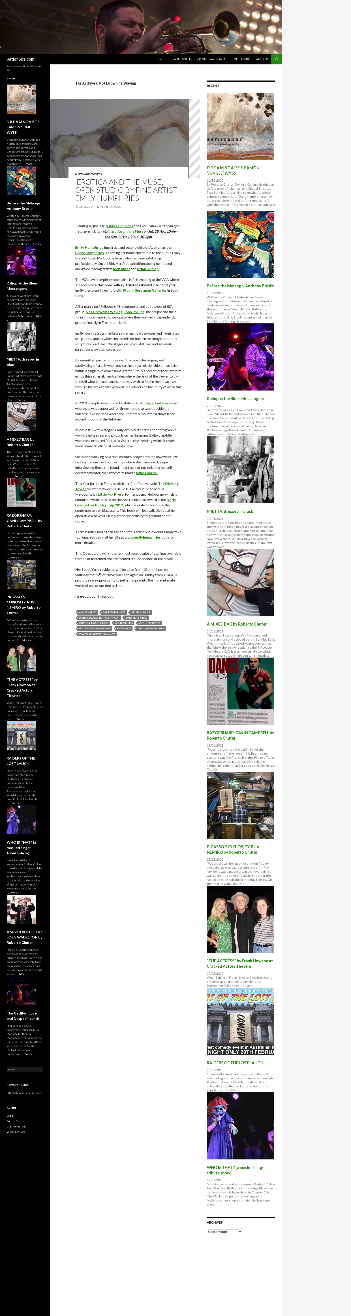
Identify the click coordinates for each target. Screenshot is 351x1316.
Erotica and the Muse (127, 231)
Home (159, 58)
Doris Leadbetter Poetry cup (99, 617)
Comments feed (16, 1126)
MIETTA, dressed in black (230, 511)
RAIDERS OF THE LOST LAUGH (235, 1062)
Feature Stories (181, 58)
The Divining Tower (150, 628)
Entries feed (14, 1121)
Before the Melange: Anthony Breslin (240, 285)
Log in (10, 1115)
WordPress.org (16, 1131)
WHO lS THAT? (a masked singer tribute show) (21, 847)
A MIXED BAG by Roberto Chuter (237, 624)
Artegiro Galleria (154, 403)
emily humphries (136, 617)
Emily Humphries (120, 226)
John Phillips (134, 312)
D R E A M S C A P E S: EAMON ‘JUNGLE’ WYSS (23, 126)
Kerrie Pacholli (110, 206)
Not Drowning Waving (104, 312)
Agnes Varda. (147, 473)
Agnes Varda (87, 612)
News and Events (88, 174)
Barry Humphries (89, 252)
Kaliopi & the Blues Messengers (235, 398)
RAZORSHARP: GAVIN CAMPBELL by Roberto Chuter (24, 520)
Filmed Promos (240, 58)
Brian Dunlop (148, 269)
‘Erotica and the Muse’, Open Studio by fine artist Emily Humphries (126, 189)
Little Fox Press (111, 494)
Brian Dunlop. (141, 612)
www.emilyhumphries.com (147, 537)
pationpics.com (20, 59)
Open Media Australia (211, 58)
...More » (29, 164)
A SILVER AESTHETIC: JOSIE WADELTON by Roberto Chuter (25, 937)
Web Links (262, 58)
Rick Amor (121, 269)
